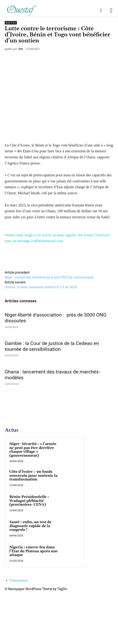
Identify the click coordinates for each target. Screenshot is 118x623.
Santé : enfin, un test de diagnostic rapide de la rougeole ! (30, 526)
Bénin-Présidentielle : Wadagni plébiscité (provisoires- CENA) (29, 501)
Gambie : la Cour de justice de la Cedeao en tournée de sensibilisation (52, 346)
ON (20, 49)
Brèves (11, 22)
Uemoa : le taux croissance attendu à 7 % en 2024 (41, 287)
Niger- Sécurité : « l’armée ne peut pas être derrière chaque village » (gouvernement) (32, 450)
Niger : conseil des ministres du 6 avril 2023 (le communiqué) (49, 277)
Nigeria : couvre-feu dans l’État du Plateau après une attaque (33, 551)
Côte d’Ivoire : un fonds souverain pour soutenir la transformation (33, 476)
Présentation (19, 580)
